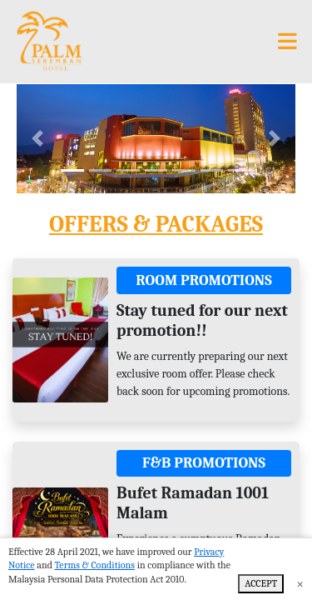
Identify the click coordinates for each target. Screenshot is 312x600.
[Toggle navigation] (287, 42)
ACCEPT (261, 583)
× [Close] (300, 584)
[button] (37, 138)
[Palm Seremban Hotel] (48, 41)
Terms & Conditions (95, 565)
